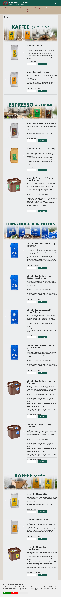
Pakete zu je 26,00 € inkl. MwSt (33, 299)
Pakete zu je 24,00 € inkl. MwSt (33, 62)
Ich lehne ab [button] (14, 592)
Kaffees (12, 8)
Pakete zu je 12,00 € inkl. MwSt (33, 509)
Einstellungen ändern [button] (23, 592)
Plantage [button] (20, 8)
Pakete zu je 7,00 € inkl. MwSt (33, 265)
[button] (5, 52)
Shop (47, 8)
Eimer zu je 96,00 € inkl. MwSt (33, 572)
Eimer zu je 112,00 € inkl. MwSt (34, 414)
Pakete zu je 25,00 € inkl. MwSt (33, 138)
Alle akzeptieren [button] (7, 592)
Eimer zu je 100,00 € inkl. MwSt (34, 209)
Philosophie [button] (38, 8)
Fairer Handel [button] (29, 8)
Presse (54, 8)
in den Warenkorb (42, 64)
